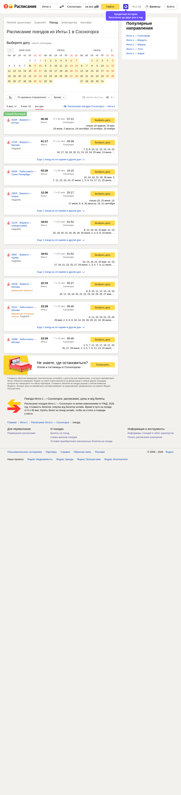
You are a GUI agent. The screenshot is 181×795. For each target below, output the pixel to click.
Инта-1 (44, 122)
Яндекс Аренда (64, 459)
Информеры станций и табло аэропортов (151, 433)
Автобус (86, 22)
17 (40, 71)
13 (19, 71)
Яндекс (169, 452)
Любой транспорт (19, 22)
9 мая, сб (26, 106)
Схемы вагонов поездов (63, 437)
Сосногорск (68, 122)
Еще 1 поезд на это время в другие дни (61, 159)
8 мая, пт (12, 106)
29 (30, 81)
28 (24, 81)
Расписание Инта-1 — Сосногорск (50, 422)
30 (35, 81)
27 (19, 81)
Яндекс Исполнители (116, 459)
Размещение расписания (21, 433)
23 (35, 76)
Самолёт (40, 22)
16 (35, 71)
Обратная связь (82, 452)
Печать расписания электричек (145, 437)
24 (40, 76)
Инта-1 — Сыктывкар (138, 35)
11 (9, 71)
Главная (11, 422)
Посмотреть (102, 364)
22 (30, 76)
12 (14, 71)
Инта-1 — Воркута (136, 40)
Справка (65, 452)
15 (30, 71)
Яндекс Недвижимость (40, 459)
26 (14, 81)
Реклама (100, 452)
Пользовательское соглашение (24, 452)
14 (24, 71)
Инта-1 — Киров (135, 53)
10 (40, 65)
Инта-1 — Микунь (136, 44)
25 (9, 81)
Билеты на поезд (59, 433)
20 (19, 76)
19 (14, 76)
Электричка (69, 22)
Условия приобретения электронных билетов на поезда (81, 441)
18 (9, 76)
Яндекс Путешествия (89, 459)
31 (40, 81)
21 (24, 76)
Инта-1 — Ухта (134, 49)
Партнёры (51, 452)
